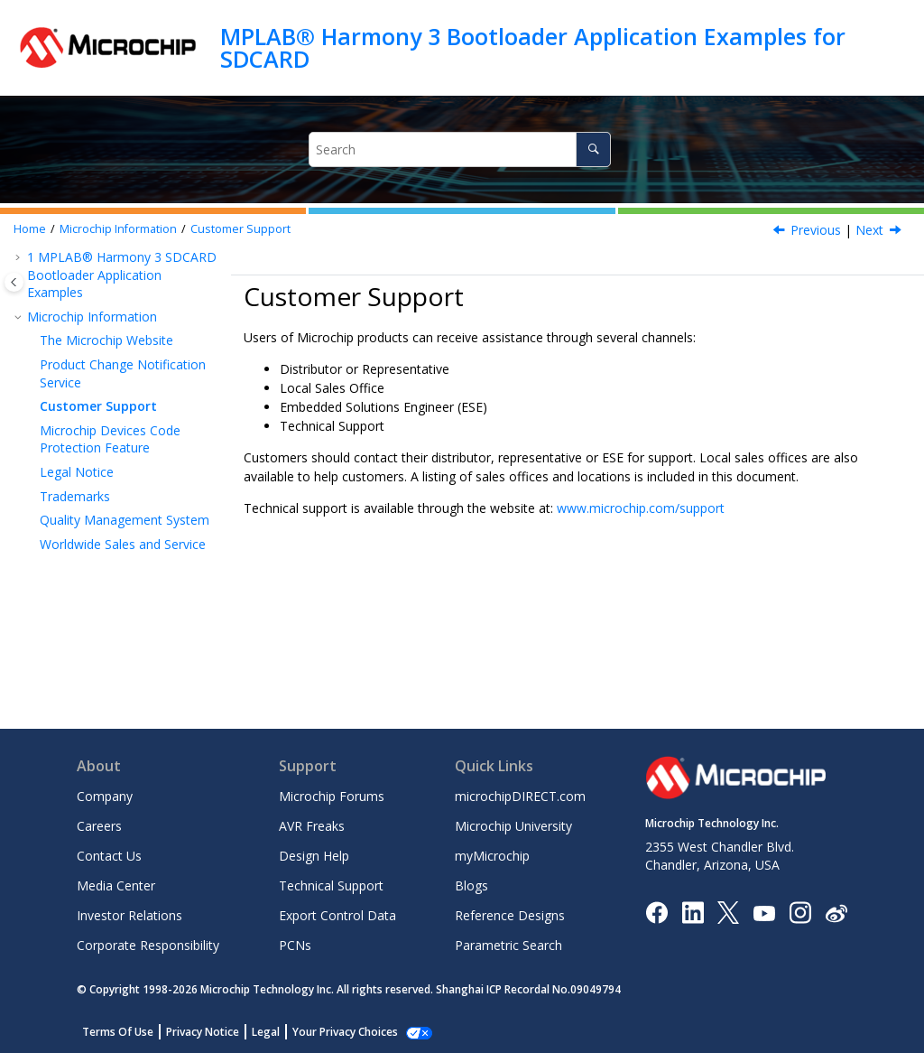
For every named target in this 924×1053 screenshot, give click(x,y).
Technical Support (331, 885)
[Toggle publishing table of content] (14, 282)
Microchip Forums (331, 796)
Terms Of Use (117, 1031)
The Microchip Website (106, 340)
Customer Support (240, 229)
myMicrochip (492, 855)
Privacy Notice (202, 1031)
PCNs (295, 945)
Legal (266, 1031)
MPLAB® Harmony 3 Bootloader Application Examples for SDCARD (532, 47)
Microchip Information (118, 229)
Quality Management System (124, 519)
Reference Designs (510, 915)
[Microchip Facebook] (656, 911)
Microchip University (513, 825)
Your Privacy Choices (345, 1031)
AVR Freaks (312, 825)
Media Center (116, 885)
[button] (20, 257)
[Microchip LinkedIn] (692, 911)
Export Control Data (337, 915)
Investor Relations (129, 915)
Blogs (471, 885)
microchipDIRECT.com (520, 796)
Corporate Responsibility (148, 945)
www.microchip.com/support (641, 508)
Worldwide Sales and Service (123, 544)
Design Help (314, 855)
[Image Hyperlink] (764, 911)
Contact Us (109, 855)
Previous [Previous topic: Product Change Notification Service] (815, 229)
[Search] (593, 149)
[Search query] (460, 149)
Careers (99, 825)
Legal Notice (77, 471)
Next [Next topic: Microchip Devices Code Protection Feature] (869, 229)
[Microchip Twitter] (728, 911)
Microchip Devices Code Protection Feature (110, 439)
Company (105, 796)
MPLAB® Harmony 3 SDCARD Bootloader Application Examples (122, 274)
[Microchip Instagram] (800, 911)
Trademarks (75, 496)
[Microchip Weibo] (836, 911)
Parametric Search (508, 945)
